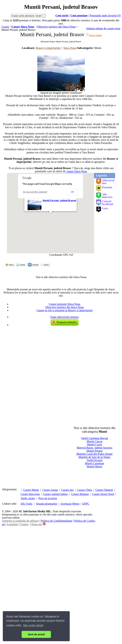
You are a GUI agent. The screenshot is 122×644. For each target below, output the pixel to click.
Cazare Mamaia (80, 494)
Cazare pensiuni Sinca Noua (64, 304)
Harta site (36, 524)
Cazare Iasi (67, 489)
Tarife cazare (28, 498)
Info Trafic (27, 503)
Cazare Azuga (50, 489)
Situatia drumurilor (46, 503)
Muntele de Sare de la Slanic (94, 457)
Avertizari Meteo (69, 503)
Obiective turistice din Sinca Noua (64, 307)
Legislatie (12, 524)
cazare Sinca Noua (76, 171)
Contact (24, 524)
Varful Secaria (94, 460)
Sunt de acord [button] (36, 634)
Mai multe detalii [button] (33, 625)
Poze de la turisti (47, 498)
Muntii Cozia (94, 444)
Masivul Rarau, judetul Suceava (94, 447)
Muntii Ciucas (94, 441)
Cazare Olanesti (104, 489)
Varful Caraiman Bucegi (94, 438)
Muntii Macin (94, 466)
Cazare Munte (31, 489)
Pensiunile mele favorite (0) (105, 15)
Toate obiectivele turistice (64, 316)
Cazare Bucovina (30, 494)
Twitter (22, 265)
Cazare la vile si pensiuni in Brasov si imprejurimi (64, 310)
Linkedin (35, 265)
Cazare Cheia (84, 489)
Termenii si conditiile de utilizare (20, 520)
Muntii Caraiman (94, 463)
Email (46, 265)
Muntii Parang (94, 450)
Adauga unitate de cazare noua (103, 28)
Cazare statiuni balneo (55, 494)
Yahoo (11, 265)
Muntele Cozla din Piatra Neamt (94, 453)
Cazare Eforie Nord (103, 494)
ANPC (85, 503)
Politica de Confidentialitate (56, 520)
